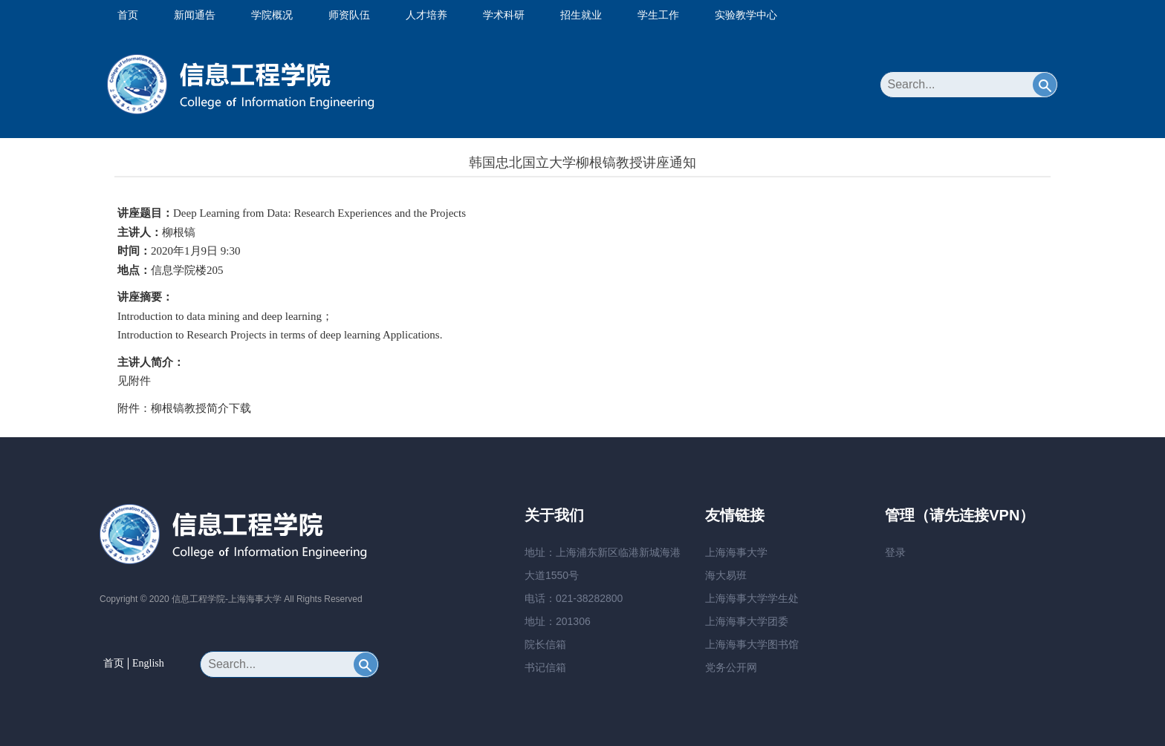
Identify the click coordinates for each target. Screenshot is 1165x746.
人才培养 (426, 15)
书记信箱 (545, 667)
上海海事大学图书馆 (752, 644)
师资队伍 (349, 15)
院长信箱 (545, 644)
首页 (127, 15)
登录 (895, 552)
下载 (240, 408)
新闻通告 (194, 15)
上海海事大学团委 (746, 621)
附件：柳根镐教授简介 (173, 408)
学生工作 (658, 15)
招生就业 (581, 15)
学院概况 (272, 15)
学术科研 (504, 15)
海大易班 (726, 575)
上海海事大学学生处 (752, 598)
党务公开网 (731, 667)
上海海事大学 (736, 552)
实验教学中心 (746, 15)
